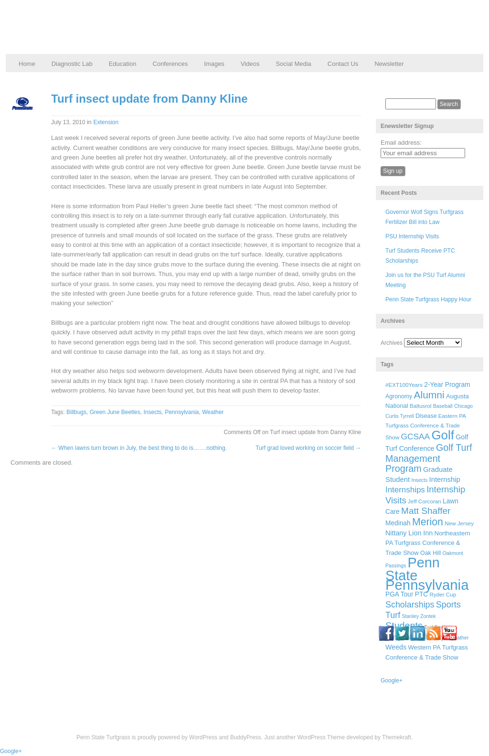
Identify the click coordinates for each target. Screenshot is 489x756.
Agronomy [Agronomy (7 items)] (398, 396)
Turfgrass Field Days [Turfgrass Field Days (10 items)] (416, 637)
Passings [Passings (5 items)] (395, 565)
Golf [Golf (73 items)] (443, 435)
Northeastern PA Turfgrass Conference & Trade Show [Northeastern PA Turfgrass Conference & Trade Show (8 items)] (427, 543)
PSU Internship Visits (412, 236)
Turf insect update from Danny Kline (149, 98)
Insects (152, 412)
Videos (250, 63)
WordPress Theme (321, 737)
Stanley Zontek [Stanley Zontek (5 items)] (419, 616)
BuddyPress (245, 737)
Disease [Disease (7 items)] (426, 416)
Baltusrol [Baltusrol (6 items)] (420, 406)
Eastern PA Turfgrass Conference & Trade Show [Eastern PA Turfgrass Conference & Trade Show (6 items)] (425, 427)
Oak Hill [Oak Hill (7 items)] (430, 553)
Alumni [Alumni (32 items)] (429, 394)
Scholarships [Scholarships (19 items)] (410, 604)
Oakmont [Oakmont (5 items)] (453, 553)
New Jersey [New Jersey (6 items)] (459, 523)
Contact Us (343, 63)
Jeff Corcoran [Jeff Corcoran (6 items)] (424, 501)
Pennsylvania (182, 412)
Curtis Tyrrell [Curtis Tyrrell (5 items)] (399, 416)
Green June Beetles (115, 412)
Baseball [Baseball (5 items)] (443, 406)
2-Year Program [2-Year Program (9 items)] (447, 384)
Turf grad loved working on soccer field (308, 448)
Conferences (170, 63)
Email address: (401, 142)
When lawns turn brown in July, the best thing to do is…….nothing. (139, 448)
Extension (105, 122)
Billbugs (76, 412)
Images (214, 63)
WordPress (203, 737)
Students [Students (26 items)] (404, 625)
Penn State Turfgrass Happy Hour (428, 299)
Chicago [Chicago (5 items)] (463, 406)
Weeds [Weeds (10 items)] (395, 647)
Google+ (392, 680)
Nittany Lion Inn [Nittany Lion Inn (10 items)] (409, 533)
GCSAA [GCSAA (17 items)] (415, 436)
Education (123, 63)
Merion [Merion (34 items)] (427, 522)
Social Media (293, 63)
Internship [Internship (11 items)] (444, 479)
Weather (212, 412)
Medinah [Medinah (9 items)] (398, 523)
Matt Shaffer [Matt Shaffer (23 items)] (425, 511)
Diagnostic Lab (72, 63)
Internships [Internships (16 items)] (405, 489)
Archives (392, 343)
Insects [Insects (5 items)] (419, 480)
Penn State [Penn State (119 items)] (412, 569)
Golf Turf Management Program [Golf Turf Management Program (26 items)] (428, 458)
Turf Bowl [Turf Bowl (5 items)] (435, 627)
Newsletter (389, 63)
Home (27, 63)
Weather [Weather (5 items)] (458, 637)
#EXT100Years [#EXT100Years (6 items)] (404, 385)
